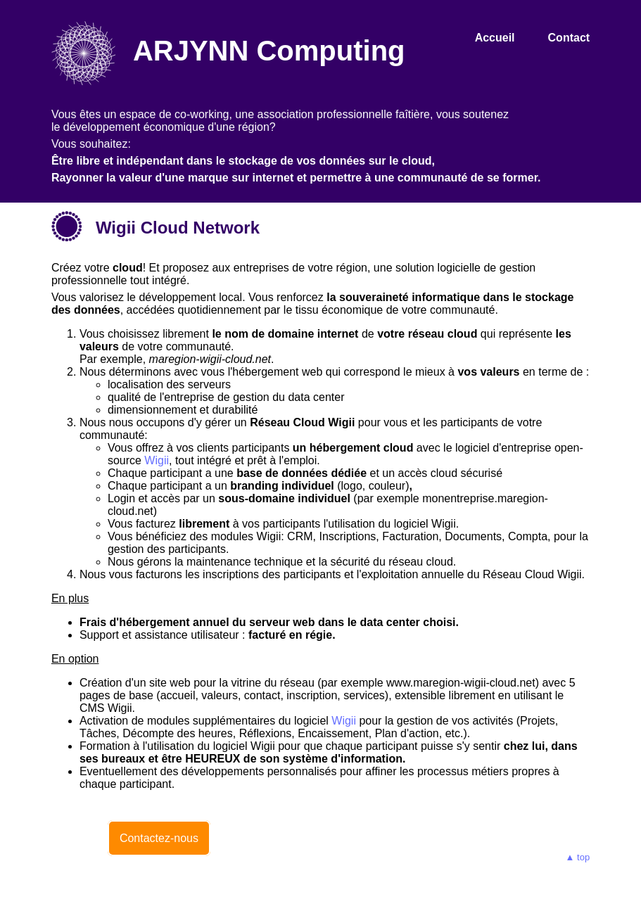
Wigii (156, 460)
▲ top (578, 857)
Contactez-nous (159, 838)
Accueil (495, 38)
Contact (569, 38)
